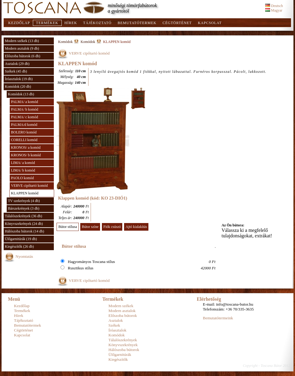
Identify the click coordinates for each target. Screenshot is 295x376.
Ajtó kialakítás (136, 227)
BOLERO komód (23, 132)
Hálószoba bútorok (124, 349)
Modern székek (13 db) (22, 41)
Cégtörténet (177, 23)
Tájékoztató (97, 23)
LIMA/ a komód (23, 163)
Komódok (65, 42)
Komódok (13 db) (21, 94)
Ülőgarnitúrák (120, 354)
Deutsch (274, 6)
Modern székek (121, 305)
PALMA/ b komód (24, 109)
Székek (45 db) (16, 71)
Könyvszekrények (123, 344)
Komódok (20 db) (18, 86)
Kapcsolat (210, 23)
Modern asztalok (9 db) (22, 48)
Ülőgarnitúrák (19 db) (21, 239)
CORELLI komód (24, 140)
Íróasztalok (118, 330)
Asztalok (116, 320)
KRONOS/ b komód (26, 155)
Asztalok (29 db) (17, 64)
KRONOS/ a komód (25, 147)
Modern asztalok (122, 310)
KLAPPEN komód (24, 193)
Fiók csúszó (112, 227)
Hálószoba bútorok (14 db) (24, 231)
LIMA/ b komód (23, 170)
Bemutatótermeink (218, 318)
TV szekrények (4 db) (24, 201)
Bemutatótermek (137, 23)
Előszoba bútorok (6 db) (22, 56)
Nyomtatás (24, 256)
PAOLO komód (22, 178)
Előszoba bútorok (123, 315)
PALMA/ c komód (24, 117)
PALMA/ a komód (24, 102)
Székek (114, 325)
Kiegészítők (118, 359)
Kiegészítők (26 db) (19, 246)
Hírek (70, 23)
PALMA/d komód (24, 124)
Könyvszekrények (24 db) (24, 224)
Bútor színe (90, 227)
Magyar (273, 10)
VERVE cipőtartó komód (29, 185)
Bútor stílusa (67, 227)
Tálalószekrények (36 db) (23, 216)
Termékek (47, 23)
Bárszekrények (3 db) (23, 208)
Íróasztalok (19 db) (19, 79)
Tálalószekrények (123, 340)
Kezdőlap (19, 23)
